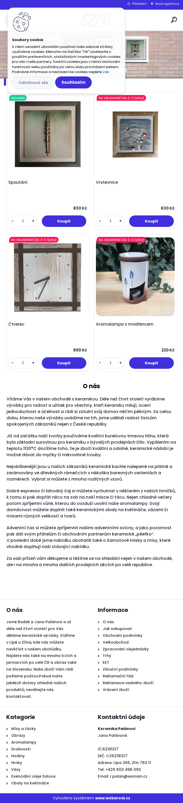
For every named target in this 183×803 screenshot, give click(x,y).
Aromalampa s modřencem (124, 324)
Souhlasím (73, 82)
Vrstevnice (107, 182)
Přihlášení (139, 4)
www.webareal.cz (112, 798)
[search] (174, 20)
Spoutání (17, 182)
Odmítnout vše (33, 82)
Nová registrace (167, 4)
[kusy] (22, 221)
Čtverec (16, 324)
